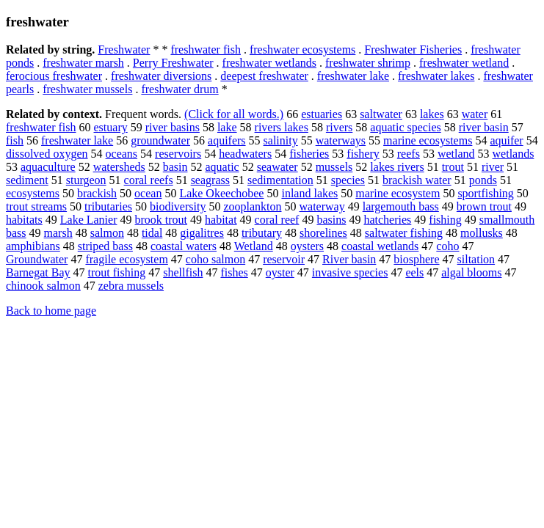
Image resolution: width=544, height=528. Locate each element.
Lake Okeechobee (221, 193)
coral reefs (148, 180)
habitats (24, 219)
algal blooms (471, 272)
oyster (280, 272)
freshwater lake (353, 76)
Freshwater (124, 49)
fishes (233, 272)
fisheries (309, 153)
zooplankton (252, 206)
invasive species (350, 272)
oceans (122, 153)
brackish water (416, 180)
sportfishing (485, 193)
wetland (456, 153)
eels (414, 272)
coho (447, 246)
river (493, 167)
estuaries (321, 114)
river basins (172, 127)
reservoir (284, 259)
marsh (58, 233)
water (475, 114)
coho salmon (215, 259)
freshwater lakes (436, 76)
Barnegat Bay (38, 272)
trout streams (36, 206)
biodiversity (178, 206)
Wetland (253, 246)
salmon (107, 233)
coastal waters (183, 246)
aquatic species (405, 127)
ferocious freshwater (54, 76)
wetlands (513, 153)
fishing (445, 219)
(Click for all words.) (233, 114)
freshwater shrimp (367, 62)
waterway (322, 206)
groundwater (160, 140)
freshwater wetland (464, 62)
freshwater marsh (83, 62)
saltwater (381, 114)
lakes (432, 114)
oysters (307, 246)
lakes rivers (397, 167)
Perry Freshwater (173, 62)
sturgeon (86, 180)
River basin (349, 259)
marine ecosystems (427, 140)
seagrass (210, 180)
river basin (484, 127)
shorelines (323, 233)
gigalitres (202, 233)
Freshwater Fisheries (413, 49)
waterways (341, 140)
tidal (152, 233)
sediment (27, 180)
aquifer (506, 140)
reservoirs (178, 153)
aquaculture (48, 167)
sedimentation (280, 180)
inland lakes (309, 193)
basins (331, 219)
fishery (363, 153)
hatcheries (387, 219)
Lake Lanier (88, 219)
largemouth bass (401, 206)
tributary (262, 233)
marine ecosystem (397, 193)
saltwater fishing (404, 233)
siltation (476, 259)
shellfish (183, 272)
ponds (483, 180)
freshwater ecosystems (302, 49)
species (348, 180)
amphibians (33, 246)
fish (14, 140)
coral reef (277, 219)
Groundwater (37, 259)
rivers (339, 127)
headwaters (245, 153)
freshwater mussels (87, 89)
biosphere (416, 259)
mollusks (481, 233)
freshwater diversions (161, 76)
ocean (148, 193)
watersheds (119, 167)
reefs (408, 153)
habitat (221, 219)
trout (453, 167)
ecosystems (32, 193)
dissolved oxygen (47, 153)
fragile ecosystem (126, 259)
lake (227, 127)
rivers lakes (281, 127)
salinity (281, 140)
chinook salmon (43, 285)
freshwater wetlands (269, 62)
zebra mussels (131, 285)
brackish (97, 193)
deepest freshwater (264, 76)
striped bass (105, 246)
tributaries (108, 206)
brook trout (161, 219)
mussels (334, 167)
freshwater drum (179, 89)
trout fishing (117, 272)
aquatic (222, 167)
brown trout (484, 206)
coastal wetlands (379, 246)
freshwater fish (205, 49)
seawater (277, 167)
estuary (111, 127)
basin (175, 167)
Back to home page (51, 310)
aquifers (227, 140)
